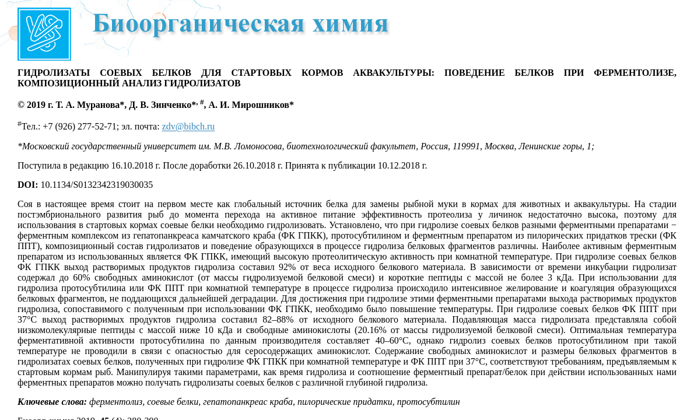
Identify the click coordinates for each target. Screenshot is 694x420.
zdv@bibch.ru (188, 127)
